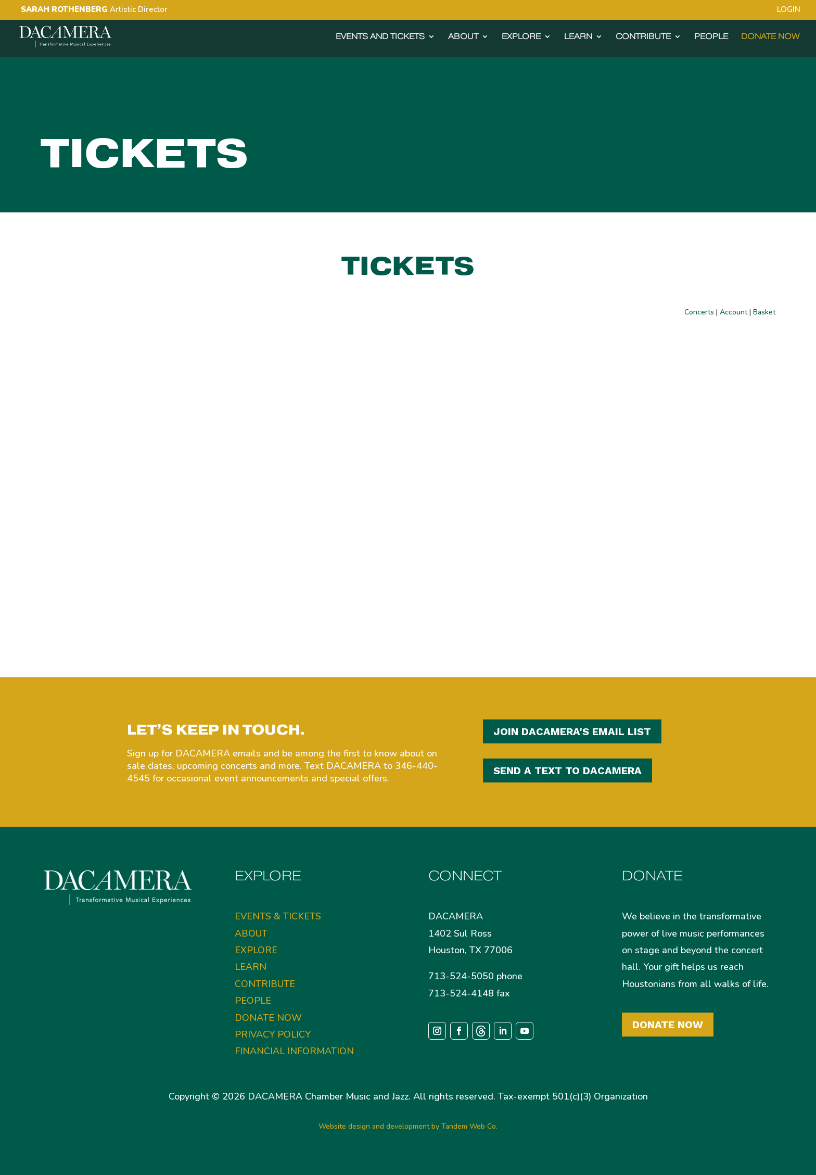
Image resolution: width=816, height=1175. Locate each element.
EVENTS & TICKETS (278, 916)
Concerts (699, 312)
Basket (764, 312)
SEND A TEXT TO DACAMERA (567, 770)
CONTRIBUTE (643, 37)
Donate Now (667, 1024)
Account (733, 312)
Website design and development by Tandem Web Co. (408, 1126)
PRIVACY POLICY (273, 1034)
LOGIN (788, 10)
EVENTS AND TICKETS (380, 37)
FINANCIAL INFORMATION (294, 1051)
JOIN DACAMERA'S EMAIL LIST (572, 731)
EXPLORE (521, 37)
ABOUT (463, 37)
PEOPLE (711, 37)
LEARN (578, 37)
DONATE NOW (770, 37)
